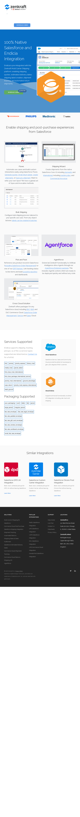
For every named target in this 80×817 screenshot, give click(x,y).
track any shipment (23, 178)
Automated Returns (10, 535)
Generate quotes (11, 175)
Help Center (51, 520)
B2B (32, 309)
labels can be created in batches (24, 221)
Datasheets (51, 529)
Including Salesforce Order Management (20, 266)
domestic (68, 172)
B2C (28, 309)
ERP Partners (18, 269)
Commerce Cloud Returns (12, 557)
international (48, 175)
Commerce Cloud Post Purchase (14, 526)
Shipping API (8, 560)
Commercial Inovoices (58, 179)
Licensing (35, 20)
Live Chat (50, 523)
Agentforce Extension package (57, 268)
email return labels (25, 175)
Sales (29, 316)
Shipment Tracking (10, 532)
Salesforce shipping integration (13, 529)
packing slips (66, 175)
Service (20, 316)
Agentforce (7, 563)
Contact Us (32, 354)
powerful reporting (30, 272)
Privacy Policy (52, 532)
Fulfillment (7, 541)
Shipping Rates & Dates (11, 538)
